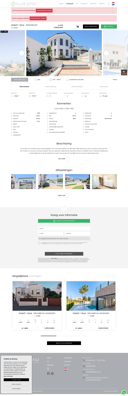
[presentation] (46, 248)
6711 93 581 (101, 360)
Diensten (93, 3)
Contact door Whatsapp (64, 221)
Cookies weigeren (16, 388)
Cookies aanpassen (16, 384)
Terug (115, 79)
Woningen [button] (69, 3)
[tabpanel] (37, 305)
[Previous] (108, 276)
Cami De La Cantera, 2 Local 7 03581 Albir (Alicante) (97, 379)
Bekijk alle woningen (64, 343)
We (77, 3)
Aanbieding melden (75, 79)
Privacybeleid (44, 243)
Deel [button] (37, 79)
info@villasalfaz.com (93, 372)
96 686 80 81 (90, 360)
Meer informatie (8, 376)
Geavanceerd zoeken (44, 10)
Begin (61, 3)
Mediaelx (115, 391)
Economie (104, 87)
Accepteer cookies (16, 380)
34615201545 (91, 366)
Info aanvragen (91, 26)
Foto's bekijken (19, 79)
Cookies (34, 391)
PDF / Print (55, 79)
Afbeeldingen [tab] (77, 87)
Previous (21, 53)
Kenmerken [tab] (24, 87)
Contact (102, 3)
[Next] (114, 276)
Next (106, 53)
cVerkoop (84, 3)
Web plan (39, 391)
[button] (64, 195)
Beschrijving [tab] (51, 87)
